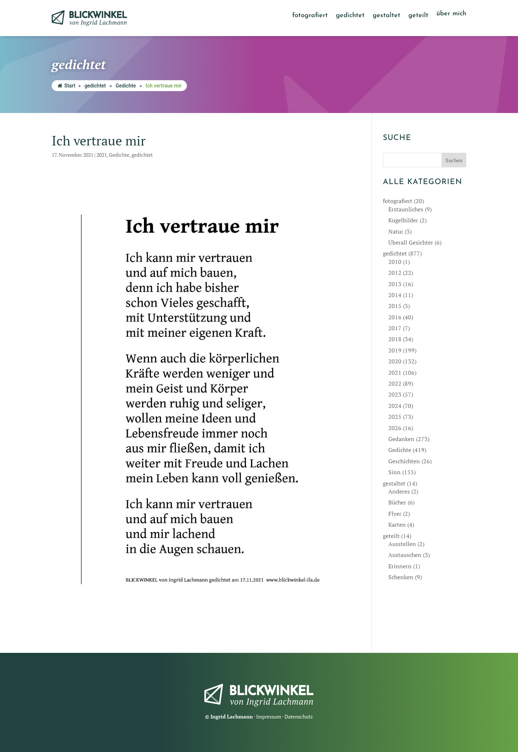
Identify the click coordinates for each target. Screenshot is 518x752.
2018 (394, 339)
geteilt (418, 16)
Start (66, 86)
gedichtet (350, 16)
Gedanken (401, 439)
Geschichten (404, 461)
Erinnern (400, 566)
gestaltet (386, 16)
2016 (394, 317)
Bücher (397, 502)
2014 (394, 295)
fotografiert (310, 16)
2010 (394, 262)
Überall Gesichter (410, 242)
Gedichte (125, 86)
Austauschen (404, 555)
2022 (394, 383)
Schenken (400, 577)
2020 (394, 361)
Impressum (268, 716)
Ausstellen (402, 544)
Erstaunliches (405, 209)
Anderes (399, 491)
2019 (394, 350)
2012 (394, 273)
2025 (394, 417)
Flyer (394, 514)
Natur (395, 231)
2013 (394, 284)
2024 (394, 406)
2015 (394, 306)
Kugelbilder (403, 220)
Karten (397, 525)
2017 (394, 328)
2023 (394, 394)
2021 (102, 154)
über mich (451, 14)
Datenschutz (298, 716)
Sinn (394, 472)
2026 (394, 428)
